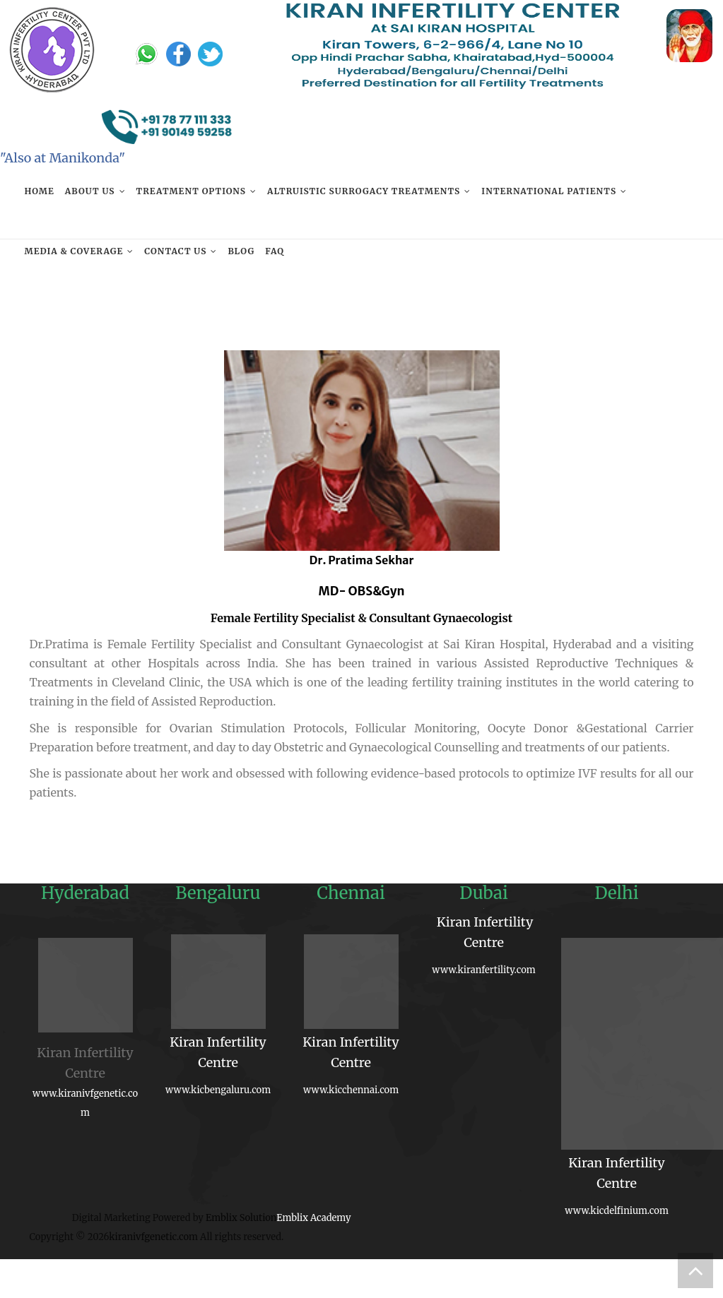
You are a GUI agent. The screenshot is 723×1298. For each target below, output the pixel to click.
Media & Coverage (74, 251)
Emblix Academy (313, 1218)
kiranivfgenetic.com (153, 1237)
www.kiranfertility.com (483, 970)
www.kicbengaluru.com (218, 1090)
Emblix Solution (241, 1218)
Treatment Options (191, 191)
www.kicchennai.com (351, 1090)
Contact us (175, 251)
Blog (241, 251)
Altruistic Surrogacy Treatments (363, 191)
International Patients (548, 191)
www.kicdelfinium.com (617, 1211)
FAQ (274, 251)
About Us (90, 191)
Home (39, 191)
